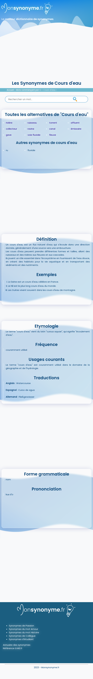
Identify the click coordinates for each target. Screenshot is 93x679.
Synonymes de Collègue (22, 635)
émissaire (76, 128)
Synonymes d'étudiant (21, 639)
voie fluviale (34, 134)
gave (8, 134)
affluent (75, 122)
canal (52, 128)
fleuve (52, 134)
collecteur (11, 128)
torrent (53, 122)
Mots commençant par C (28, 90)
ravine (31, 128)
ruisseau (32, 122)
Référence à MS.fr (12, 648)
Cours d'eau (49, 90)
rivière (9, 122)
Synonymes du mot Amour (23, 629)
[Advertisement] (46, 57)
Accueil (10, 90)
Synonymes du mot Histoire (24, 632)
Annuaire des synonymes (16, 644)
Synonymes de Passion (21, 625)
